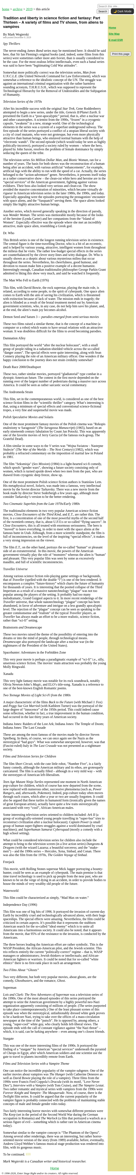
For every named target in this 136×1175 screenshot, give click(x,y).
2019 (29, 9)
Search (102, 11)
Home (54, 1168)
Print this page (120, 53)
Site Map (114, 33)
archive (18, 9)
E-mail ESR (116, 39)
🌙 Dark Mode (122, 11)
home (5, 9)
